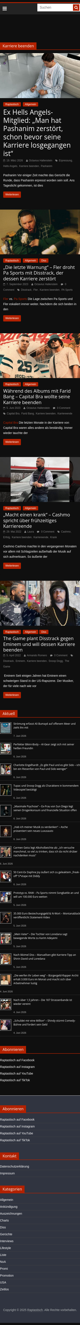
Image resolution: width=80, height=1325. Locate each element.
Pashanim (46, 166)
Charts (4, 1220)
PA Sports (67, 289)
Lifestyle (5, 1248)
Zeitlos (4, 1289)
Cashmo (66, 531)
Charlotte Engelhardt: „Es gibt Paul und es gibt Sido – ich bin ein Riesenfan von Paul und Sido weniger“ (46, 767)
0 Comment (61, 407)
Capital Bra (13, 413)
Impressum (7, 1173)
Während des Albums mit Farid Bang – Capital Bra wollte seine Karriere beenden (37, 396)
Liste (3, 1255)
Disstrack (26, 289)
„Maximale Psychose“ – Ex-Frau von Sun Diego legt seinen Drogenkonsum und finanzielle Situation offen (45, 808)
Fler (35, 289)
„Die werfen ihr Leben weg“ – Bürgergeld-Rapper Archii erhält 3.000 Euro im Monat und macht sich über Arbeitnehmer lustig (45, 979)
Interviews (6, 1241)
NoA (3, 1261)
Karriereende (64, 413)
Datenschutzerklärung (14, 1166)
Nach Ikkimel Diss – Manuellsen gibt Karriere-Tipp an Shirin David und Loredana (44, 957)
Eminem (20, 660)
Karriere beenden (29, 166)
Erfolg (6, 537)
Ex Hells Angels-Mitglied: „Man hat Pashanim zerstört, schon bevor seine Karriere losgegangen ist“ (37, 132)
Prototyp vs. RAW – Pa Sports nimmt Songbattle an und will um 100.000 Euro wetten (46, 895)
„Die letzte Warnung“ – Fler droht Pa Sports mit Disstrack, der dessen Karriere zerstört (39, 273)
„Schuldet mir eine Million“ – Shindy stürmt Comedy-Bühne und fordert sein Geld (44, 1022)
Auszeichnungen (11, 1213)
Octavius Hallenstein (40, 160)
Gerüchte (6, 1234)
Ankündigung (8, 1206)
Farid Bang (27, 413)
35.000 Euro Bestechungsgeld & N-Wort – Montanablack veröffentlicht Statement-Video (46, 915)
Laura (30, 531)
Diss (43, 260)
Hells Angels (10, 166)
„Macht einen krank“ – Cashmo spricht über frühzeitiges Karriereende (36, 520)
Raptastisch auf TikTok (15, 1080)
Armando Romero (37, 655)
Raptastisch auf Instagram (17, 1067)
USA (3, 1282)
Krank (53, 537)
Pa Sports (20, 299)
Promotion (7, 1275)
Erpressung (65, 160)
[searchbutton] (76, 7)
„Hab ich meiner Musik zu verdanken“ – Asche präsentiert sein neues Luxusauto (40, 829)
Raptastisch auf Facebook (17, 1060)
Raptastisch (12, 104)
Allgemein (30, 104)
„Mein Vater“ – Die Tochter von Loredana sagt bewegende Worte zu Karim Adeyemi (40, 936)
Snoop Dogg (56, 660)
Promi (4, 1268)
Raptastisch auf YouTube (16, 1073)
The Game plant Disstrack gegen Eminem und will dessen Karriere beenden (39, 644)
